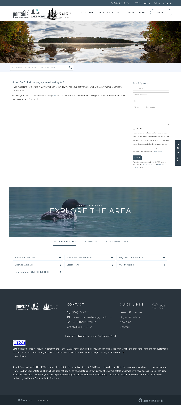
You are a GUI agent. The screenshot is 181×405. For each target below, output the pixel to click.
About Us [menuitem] (129, 13)
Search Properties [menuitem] (131, 312)
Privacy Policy (157, 152)
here (54, 95)
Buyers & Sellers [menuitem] (108, 13)
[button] (70, 68)
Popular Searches (64, 241)
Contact (161, 13)
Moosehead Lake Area (25, 257)
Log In (159, 3)
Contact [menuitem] (125, 326)
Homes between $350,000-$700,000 (32, 272)
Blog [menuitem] (142, 13)
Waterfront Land (126, 265)
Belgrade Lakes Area (24, 265)
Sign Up (168, 3)
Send (137, 158)
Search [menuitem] (86, 13)
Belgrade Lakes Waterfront (131, 257)
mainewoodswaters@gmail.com (89, 317)
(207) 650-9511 (121, 3)
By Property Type (117, 241)
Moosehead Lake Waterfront (80, 257)
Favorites (142, 3)
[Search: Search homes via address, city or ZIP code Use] (41, 68)
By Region (91, 241)
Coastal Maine (73, 265)
